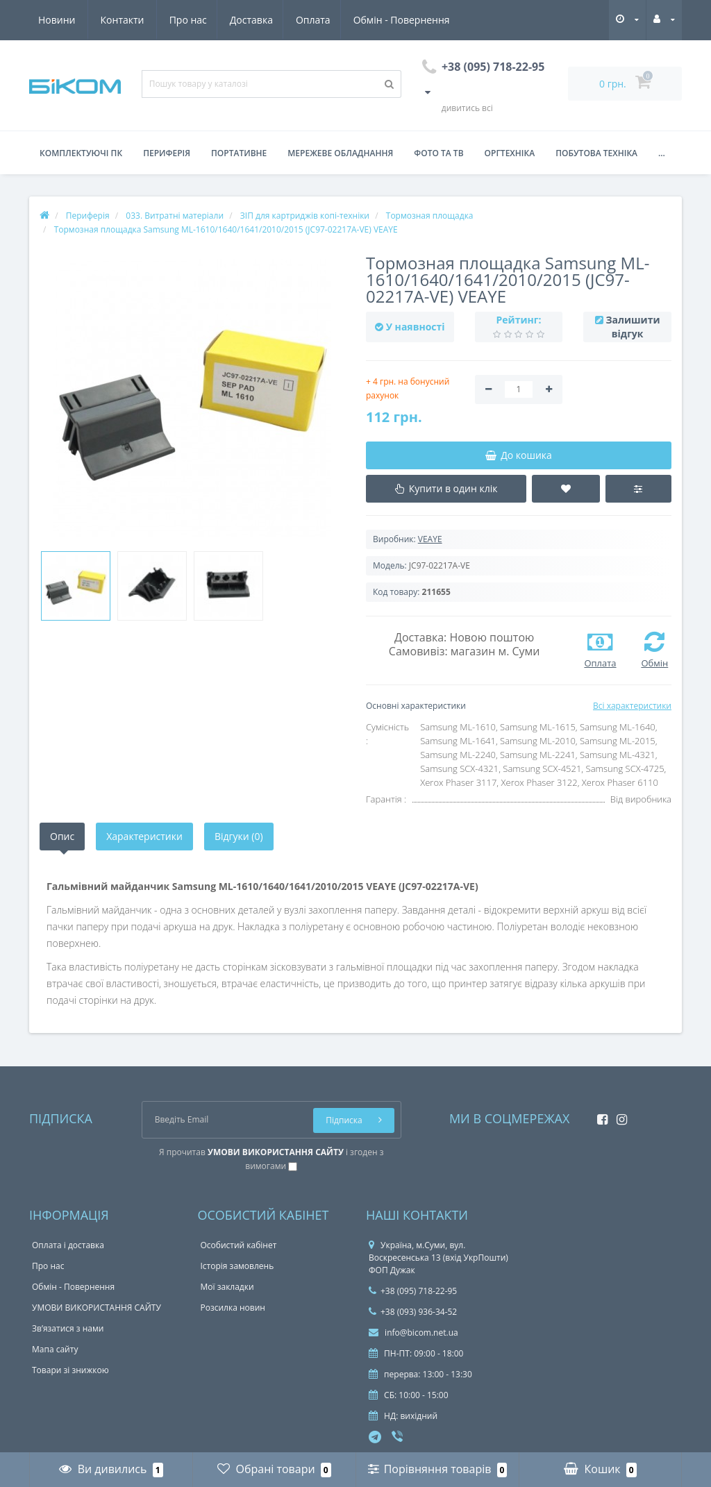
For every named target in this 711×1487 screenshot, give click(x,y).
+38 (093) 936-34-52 (413, 1312)
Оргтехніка (510, 153)
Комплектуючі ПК (81, 153)
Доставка (122, 19)
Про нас (57, 19)
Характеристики (144, 836)
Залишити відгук (632, 326)
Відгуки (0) (239, 836)
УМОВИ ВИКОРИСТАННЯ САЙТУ (96, 1307)
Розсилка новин (233, 1307)
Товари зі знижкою (70, 1370)
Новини (368, 19)
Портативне (239, 153)
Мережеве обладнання (340, 153)
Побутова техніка (596, 153)
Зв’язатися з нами (67, 1328)
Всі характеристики (632, 706)
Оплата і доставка (68, 1245)
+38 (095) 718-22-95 (413, 1291)
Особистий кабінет (239, 1245)
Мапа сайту (55, 1349)
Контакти (434, 19)
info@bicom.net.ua (413, 1332)
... (661, 153)
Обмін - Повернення (276, 19)
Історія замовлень (237, 1266)
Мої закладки (227, 1287)
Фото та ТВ (438, 153)
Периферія (166, 153)
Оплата (186, 19)
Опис (62, 836)
